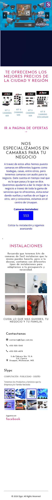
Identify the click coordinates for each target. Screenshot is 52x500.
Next (47, 16)
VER (7, 104)
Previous (5, 16)
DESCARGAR (42, 104)
